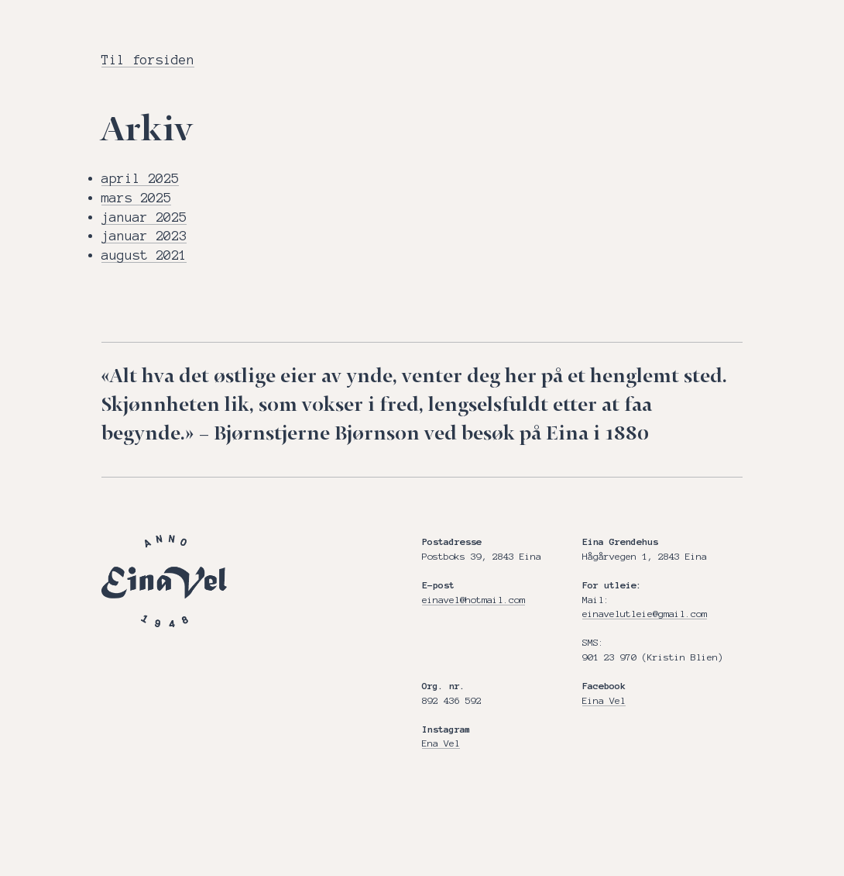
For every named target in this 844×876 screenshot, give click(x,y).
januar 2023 (144, 236)
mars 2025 (136, 198)
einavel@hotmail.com (473, 600)
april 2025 (140, 178)
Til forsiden (147, 60)
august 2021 (144, 255)
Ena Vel (441, 743)
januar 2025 (144, 217)
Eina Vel (604, 700)
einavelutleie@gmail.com (644, 614)
